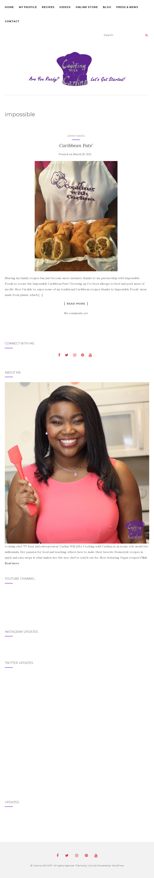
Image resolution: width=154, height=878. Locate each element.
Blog (107, 7)
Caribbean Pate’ (76, 145)
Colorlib (91, 865)
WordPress (117, 865)
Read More (76, 303)
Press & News (127, 7)
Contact (12, 21)
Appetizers (76, 135)
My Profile (28, 7)
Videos (65, 7)
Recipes (48, 7)
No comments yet (76, 313)
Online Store (87, 7)
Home (9, 7)
